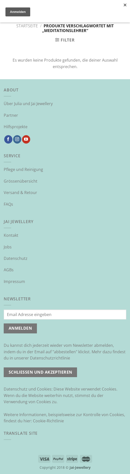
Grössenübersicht (20, 181)
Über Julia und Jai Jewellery (28, 103)
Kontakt (11, 235)
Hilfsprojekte (15, 126)
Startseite (27, 26)
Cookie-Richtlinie (48, 421)
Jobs (8, 247)
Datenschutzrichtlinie (50, 358)
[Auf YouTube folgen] (26, 139)
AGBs (9, 270)
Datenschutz (15, 258)
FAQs (8, 204)
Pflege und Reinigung (23, 169)
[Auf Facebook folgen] (8, 139)
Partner (11, 115)
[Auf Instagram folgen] (17, 139)
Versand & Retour (20, 192)
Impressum (14, 281)
